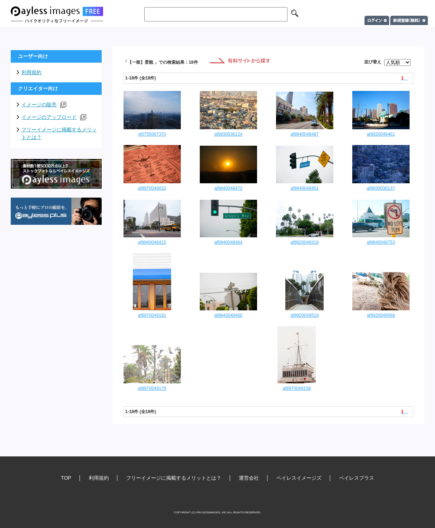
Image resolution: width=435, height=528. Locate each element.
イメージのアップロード (53, 117)
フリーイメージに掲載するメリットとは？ (59, 133)
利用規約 (31, 72)
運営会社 (249, 478)
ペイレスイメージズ (299, 478)
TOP (66, 478)
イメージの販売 (43, 105)
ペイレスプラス (356, 478)
